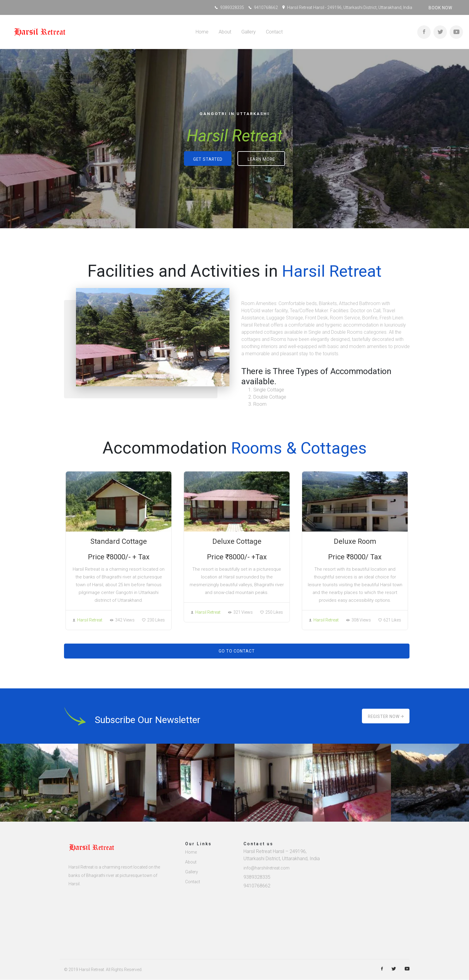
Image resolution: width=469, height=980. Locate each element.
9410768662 (266, 7)
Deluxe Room (355, 541)
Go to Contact (237, 651)
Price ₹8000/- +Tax (237, 557)
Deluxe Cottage (236, 541)
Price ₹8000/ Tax (355, 557)
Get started (208, 159)
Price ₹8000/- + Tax (119, 557)
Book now (440, 7)
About (225, 32)
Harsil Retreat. (92, 969)
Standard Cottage (118, 541)
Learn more (261, 159)
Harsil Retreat (87, 620)
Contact (274, 32)
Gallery (248, 32)
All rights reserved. (124, 969)
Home (202, 32)
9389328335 (232, 7)
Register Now (385, 716)
